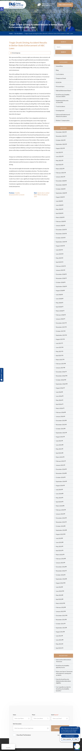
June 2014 (59, 493)
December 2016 (60, 372)
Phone (33, 714)
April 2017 (59, 355)
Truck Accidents (60, 106)
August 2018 (59, 290)
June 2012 (59, 591)
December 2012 (60, 567)
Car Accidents (18, 33)
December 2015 (60, 420)
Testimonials (51, 11)
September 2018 (60, 286)
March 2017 (59, 359)
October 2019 (60, 237)
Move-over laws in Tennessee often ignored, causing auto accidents (64, 673)
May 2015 (59, 449)
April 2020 (59, 213)
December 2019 (60, 229)
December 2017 (60, 323)
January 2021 (59, 177)
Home (10, 11)
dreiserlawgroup (16, 53)
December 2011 (60, 615)
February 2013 (60, 558)
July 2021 (58, 152)
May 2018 (59, 302)
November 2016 (60, 376)
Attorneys (26, 11)
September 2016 (60, 384)
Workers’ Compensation (62, 120)
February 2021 (60, 172)
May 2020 (59, 209)
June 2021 (59, 156)
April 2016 (59, 404)
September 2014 (60, 481)
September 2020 (60, 193)
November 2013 (60, 522)
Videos (58, 11)
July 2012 (58, 587)
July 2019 (58, 250)
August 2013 (59, 534)
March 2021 (59, 168)
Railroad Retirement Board (63, 90)
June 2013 (59, 542)
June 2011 (59, 640)
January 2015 (59, 465)
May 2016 (59, 400)
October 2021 (60, 140)
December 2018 (60, 274)
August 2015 (59, 437)
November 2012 (60, 571)
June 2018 (59, 298)
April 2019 (59, 262)
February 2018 (60, 315)
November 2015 (60, 424)
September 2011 (60, 627)
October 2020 (60, 189)
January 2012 (59, 611)
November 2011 (60, 619)
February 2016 (60, 412)
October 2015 (60, 428)
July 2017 (58, 343)
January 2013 (59, 562)
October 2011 (60, 623)
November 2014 (60, 473)
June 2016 (59, 396)
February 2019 (60, 266)
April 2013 (59, 550)
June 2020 (59, 205)
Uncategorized (60, 110)
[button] (2, 9)
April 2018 (59, 307)
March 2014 (59, 506)
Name (14, 714)
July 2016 (58, 392)
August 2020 (59, 197)
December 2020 (60, 181)
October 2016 (60, 380)
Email (54, 715)
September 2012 (60, 579)
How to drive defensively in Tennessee (63, 660)
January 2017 (59, 367)
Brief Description (17, 723)
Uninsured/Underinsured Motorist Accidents (63, 115)
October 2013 (60, 526)
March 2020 (59, 217)
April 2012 (59, 599)
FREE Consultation (65, 4)
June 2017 (59, 347)
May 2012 (59, 595)
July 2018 (58, 294)
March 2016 (59, 408)
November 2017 (60, 327)
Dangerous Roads (61, 78)
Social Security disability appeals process (62, 666)
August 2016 (59, 388)
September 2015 (60, 432)
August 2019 (59, 246)
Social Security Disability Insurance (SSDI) (62, 95)
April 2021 (59, 164)
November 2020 (60, 185)
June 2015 (59, 445)
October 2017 (60, 331)
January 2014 (59, 514)
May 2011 (59, 644)
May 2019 (59, 258)
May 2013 (59, 546)
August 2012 (59, 583)
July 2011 (58, 636)
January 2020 (59, 225)
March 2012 (59, 603)
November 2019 (60, 233)
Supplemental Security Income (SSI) (62, 101)
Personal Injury (60, 86)
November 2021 (60, 136)
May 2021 (59, 160)
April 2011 (59, 648)
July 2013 (58, 538)
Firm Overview (18, 11)
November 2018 (60, 278)
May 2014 (59, 497)
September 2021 (60, 144)
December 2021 (60, 132)
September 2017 (60, 335)
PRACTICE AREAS (35, 11)
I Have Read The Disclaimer (23, 735)
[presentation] (24, 741)
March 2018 (59, 311)
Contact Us (69, 11)
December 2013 (60, 518)
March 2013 (59, 554)
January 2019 (59, 270)
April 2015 (59, 453)
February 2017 (60, 363)
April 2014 (59, 502)
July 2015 (58, 441)
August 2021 (59, 148)
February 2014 (60, 510)
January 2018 (59, 319)
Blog (63, 11)
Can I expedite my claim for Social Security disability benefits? (63, 688)
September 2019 (60, 242)
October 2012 (60, 575)
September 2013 (60, 530)
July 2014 (58, 489)
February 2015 (60, 461)
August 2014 (59, 485)
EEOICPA (58, 82)
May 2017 (59, 351)
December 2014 (60, 469)
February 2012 (60, 607)
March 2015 (59, 457)
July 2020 (58, 201)
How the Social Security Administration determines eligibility (63, 681)
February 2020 (60, 221)
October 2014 (60, 477)
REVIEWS (43, 11)
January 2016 (59, 416)
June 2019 (59, 254)
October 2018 (60, 282)
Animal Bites (59, 66)
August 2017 (59, 339)
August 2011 (59, 632)
